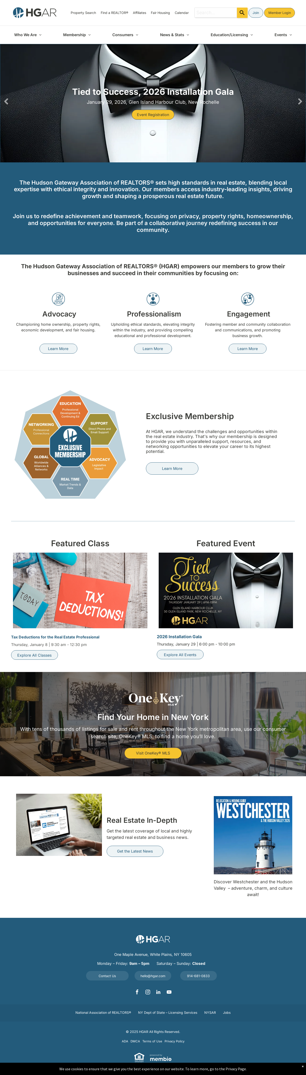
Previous (6, 101)
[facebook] (137, 992)
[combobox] (215, 12)
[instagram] (147, 992)
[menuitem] (83, 12)
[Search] (242, 13)
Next (299, 101)
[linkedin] (158, 992)
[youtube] (169, 992)
